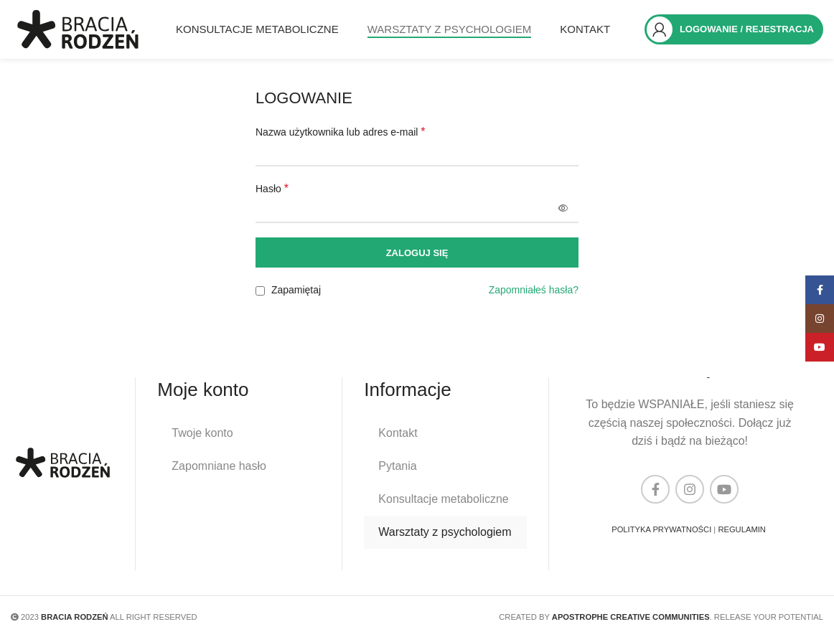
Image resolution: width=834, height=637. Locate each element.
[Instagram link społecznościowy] (689, 489)
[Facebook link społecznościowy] (655, 489)
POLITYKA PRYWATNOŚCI (661, 529)
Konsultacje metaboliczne (443, 499)
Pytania (397, 466)
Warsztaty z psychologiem (444, 532)
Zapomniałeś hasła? (533, 292)
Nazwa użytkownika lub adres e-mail (341, 134)
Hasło (272, 190)
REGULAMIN (742, 529)
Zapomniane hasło (219, 466)
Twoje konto (202, 433)
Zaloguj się (417, 255)
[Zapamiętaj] (260, 293)
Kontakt (397, 433)
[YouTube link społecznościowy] (724, 489)
